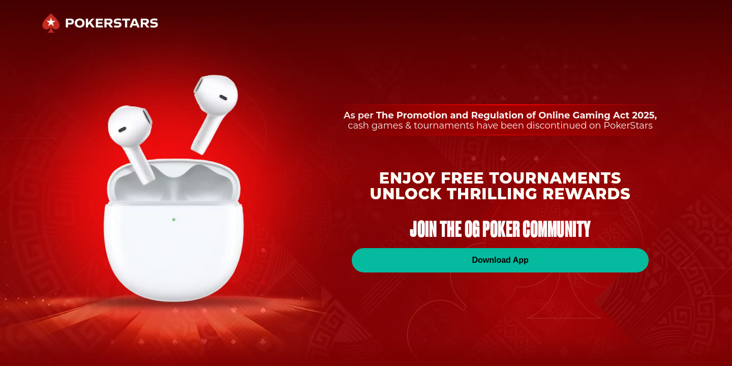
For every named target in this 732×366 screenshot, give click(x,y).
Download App (500, 260)
